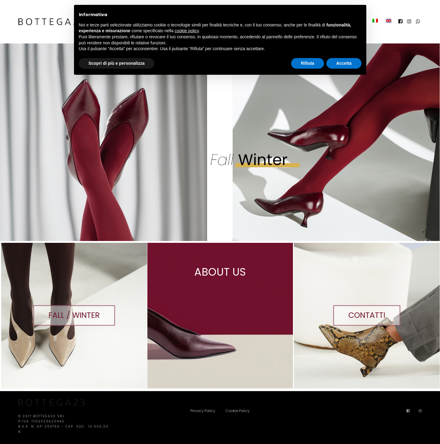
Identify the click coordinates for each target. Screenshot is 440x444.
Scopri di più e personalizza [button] (117, 63)
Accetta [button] (344, 63)
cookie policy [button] (187, 30)
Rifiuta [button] (307, 63)
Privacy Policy (202, 410)
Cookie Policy (237, 410)
